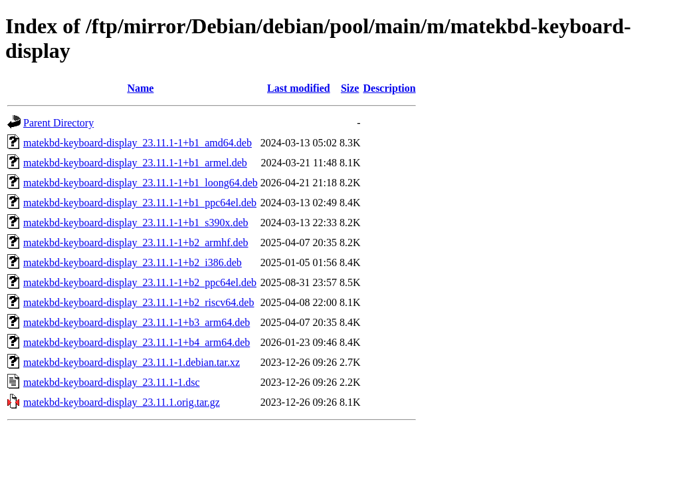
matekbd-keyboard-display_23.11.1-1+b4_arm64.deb (136, 342)
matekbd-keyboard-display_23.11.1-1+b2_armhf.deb (135, 242)
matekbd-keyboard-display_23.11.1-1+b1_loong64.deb (140, 182)
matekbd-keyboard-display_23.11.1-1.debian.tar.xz (131, 362)
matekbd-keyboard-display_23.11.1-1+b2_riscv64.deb (138, 302)
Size (350, 88)
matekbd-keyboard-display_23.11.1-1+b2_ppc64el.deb (139, 282)
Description (389, 88)
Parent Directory (58, 122)
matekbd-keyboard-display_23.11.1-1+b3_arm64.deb (136, 322)
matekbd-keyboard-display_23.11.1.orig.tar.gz (121, 402)
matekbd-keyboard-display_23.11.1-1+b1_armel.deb (135, 162)
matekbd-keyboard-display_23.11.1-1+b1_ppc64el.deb (139, 202)
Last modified (298, 88)
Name (140, 88)
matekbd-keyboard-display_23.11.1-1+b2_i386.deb (132, 262)
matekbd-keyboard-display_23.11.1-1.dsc (111, 382)
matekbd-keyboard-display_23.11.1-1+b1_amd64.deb (137, 142)
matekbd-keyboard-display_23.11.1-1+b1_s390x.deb (135, 222)
